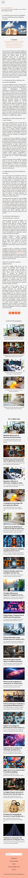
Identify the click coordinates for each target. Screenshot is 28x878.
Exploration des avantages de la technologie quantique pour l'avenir (12, 749)
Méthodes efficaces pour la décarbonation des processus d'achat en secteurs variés (11, 437)
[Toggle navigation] (3, 2)
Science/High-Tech (8, 8)
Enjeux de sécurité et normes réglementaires (14, 47)
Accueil (2, 8)
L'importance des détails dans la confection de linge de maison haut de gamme (13, 528)
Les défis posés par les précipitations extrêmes (14, 44)
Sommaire (14, 40)
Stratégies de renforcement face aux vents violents (14, 43)
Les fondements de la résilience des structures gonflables (14, 41)
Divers (14, 869)
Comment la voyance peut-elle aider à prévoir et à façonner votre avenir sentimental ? (13, 839)
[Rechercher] (14, 854)
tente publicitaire (20, 253)
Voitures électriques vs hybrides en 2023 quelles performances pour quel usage (14, 705)
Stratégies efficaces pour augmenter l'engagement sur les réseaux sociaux (13, 595)
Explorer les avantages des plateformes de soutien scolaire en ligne (13, 727)
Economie (14, 858)
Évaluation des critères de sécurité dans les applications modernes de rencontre (13, 460)
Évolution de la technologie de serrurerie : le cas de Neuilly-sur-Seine (13, 816)
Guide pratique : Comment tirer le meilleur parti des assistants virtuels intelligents (13, 617)
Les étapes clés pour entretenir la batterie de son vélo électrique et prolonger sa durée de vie (13, 794)
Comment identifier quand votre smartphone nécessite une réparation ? (13, 573)
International (14, 861)
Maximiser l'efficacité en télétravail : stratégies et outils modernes (12, 483)
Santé (14, 864)
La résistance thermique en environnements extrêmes (14, 45)
